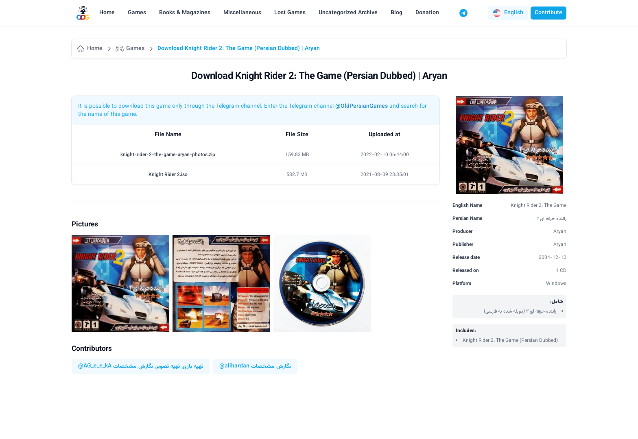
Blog (396, 13)
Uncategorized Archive (348, 13)
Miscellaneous (242, 13)
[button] (508, 13)
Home (107, 13)
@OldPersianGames (361, 106)
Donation (427, 13)
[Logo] (83, 13)
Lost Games (290, 13)
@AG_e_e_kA (94, 366)
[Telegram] (463, 13)
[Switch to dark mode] (478, 13)
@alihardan (234, 366)
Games (137, 13)
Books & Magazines (184, 13)
